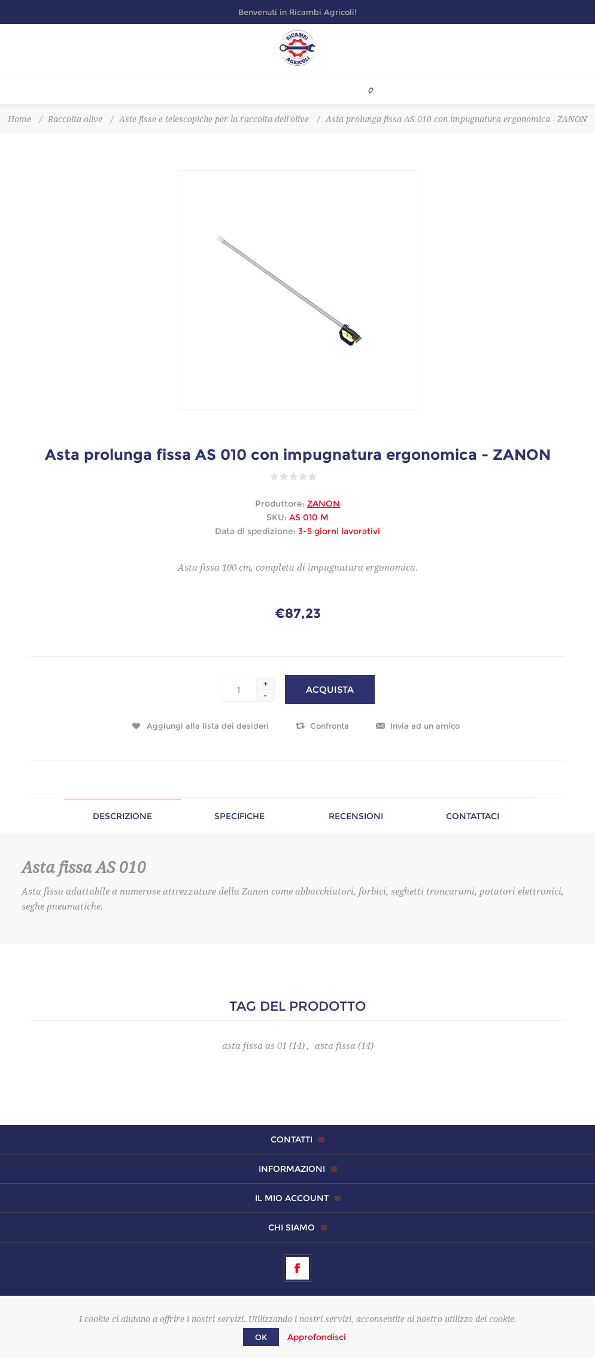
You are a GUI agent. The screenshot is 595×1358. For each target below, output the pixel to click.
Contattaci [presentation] (472, 816)
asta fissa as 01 (254, 1046)
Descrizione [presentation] (122, 816)
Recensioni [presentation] (356, 816)
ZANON (323, 503)
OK (261, 1337)
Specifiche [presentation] (239, 816)
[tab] (122, 816)
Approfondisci (316, 1337)
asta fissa (335, 1046)
